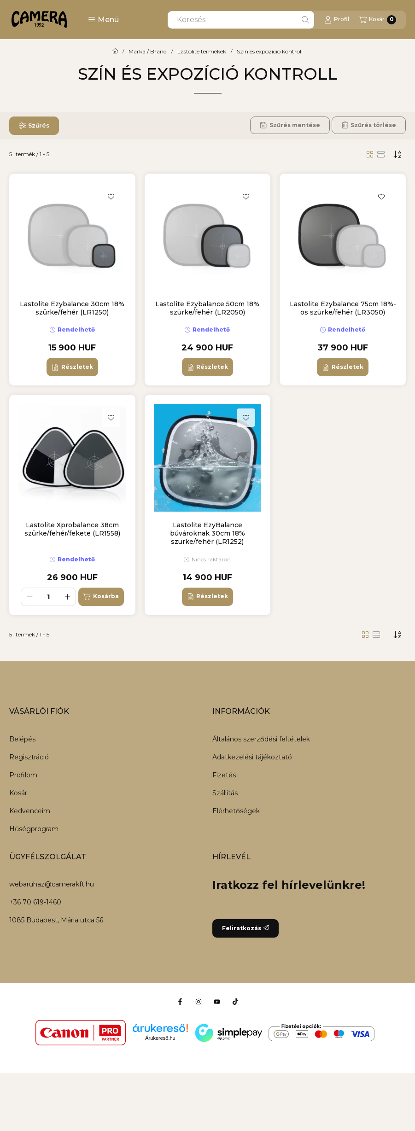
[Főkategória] (115, 51)
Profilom (23, 775)
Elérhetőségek (236, 811)
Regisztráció (29, 757)
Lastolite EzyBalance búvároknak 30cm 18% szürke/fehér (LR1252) (207, 533)
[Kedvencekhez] (111, 196)
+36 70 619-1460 (35, 902)
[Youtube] (217, 1001)
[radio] (380, 154)
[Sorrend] (397, 154)
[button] (103, 20)
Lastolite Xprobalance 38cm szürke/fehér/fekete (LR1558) (72, 529)
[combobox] (241, 20)
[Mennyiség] (48, 597)
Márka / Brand (148, 51)
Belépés (22, 739)
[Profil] (337, 20)
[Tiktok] (235, 1001)
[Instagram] (198, 1001)
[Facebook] (180, 1001)
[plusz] (67, 597)
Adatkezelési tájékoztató (252, 757)
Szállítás (225, 793)
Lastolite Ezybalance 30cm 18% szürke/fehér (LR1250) (72, 308)
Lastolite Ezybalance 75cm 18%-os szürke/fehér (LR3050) (343, 308)
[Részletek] (72, 367)
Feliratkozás (245, 928)
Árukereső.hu (160, 1038)
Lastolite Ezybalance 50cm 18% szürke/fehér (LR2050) (207, 308)
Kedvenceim (29, 811)
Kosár (18, 793)
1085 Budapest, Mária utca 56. (57, 920)
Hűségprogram (33, 829)
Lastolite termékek (201, 51)
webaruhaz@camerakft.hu (51, 884)
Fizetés (224, 775)
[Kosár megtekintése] (378, 20)
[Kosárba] (100, 597)
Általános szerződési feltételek (261, 739)
